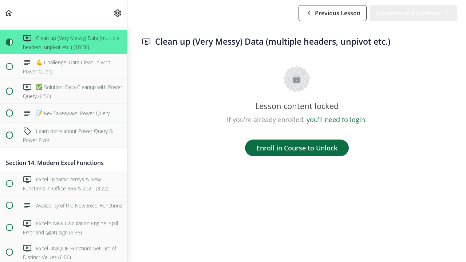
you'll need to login (336, 119)
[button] (9, 13)
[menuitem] (118, 13)
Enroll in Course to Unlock (296, 148)
